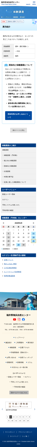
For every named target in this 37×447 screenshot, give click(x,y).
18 (34, 237)
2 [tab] (10, 417)
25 (34, 241)
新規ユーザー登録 (8, 194)
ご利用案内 (20, 342)
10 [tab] (12, 420)
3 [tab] (13, 417)
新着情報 (20, 362)
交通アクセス (25, 347)
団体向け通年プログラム (15, 21)
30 (8, 230)
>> (33, 223)
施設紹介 (8, 342)
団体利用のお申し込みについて (18, 115)
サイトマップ (14, 436)
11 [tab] (16, 420)
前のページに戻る (18, 130)
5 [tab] (20, 417)
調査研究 (10, 362)
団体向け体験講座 (10, 166)
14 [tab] (28, 420)
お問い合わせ (11, 357)
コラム (30, 362)
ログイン (5, 199)
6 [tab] (23, 417)
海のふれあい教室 (10, 264)
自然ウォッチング (26, 357)
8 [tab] (29, 417)
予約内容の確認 (7, 210)
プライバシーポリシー (25, 432)
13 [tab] (24, 420)
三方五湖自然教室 (10, 268)
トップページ (19, 337)
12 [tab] (20, 420)
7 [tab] (26, 417)
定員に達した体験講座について (15, 182)
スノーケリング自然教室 (12, 272)
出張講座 (7, 171)
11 (34, 233)
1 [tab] (7, 417)
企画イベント (8, 260)
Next (34, 409)
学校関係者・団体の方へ (19, 352)
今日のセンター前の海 (20, 367)
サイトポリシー (10, 432)
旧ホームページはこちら (19, 392)
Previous (3, 409)
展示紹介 (31, 342)
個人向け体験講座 (10, 160)
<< (3, 223)
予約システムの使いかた (11, 205)
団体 (3, 21)
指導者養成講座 (9, 276)
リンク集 (24, 436)
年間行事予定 (8, 177)
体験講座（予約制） (11, 155)
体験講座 (5, 150)
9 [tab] (8, 420)
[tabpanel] (18, 406)
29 (19, 245)
